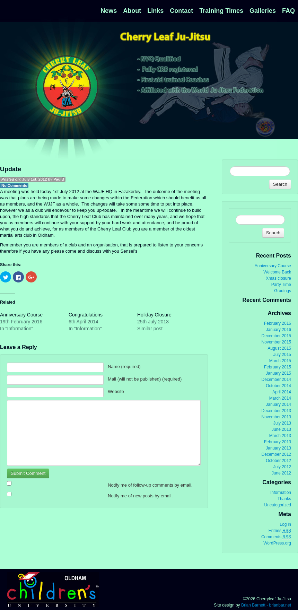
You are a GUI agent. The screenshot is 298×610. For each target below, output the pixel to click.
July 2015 (282, 354)
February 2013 (277, 441)
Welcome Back (277, 272)
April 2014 (281, 392)
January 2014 (278, 404)
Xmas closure (278, 278)
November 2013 (276, 417)
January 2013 (278, 448)
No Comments (14, 185)
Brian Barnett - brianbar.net (266, 605)
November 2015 (276, 342)
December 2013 (276, 410)
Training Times (221, 10)
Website (116, 391)
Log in (285, 524)
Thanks (284, 498)
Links (155, 10)
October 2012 (278, 460)
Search (280, 184)
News (108, 10)
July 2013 (282, 423)
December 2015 (276, 335)
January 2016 (278, 329)
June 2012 (281, 473)
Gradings (282, 290)
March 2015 (280, 360)
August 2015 (279, 348)
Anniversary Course (21, 314)
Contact (181, 10)
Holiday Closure (154, 314)
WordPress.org (277, 543)
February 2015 (277, 367)
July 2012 (282, 466)
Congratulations (86, 314)
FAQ (288, 10)
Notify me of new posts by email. (140, 495)
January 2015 (278, 373)
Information (280, 492)
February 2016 (277, 323)
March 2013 (280, 435)
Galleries (262, 10)
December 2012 (276, 454)
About (132, 10)
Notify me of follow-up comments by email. (150, 485)
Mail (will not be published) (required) (145, 379)
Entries (280, 530)
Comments (276, 537)
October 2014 (278, 385)
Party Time (281, 284)
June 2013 (281, 429)
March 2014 (280, 398)
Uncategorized (277, 505)
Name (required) (124, 366)
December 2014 (276, 379)
